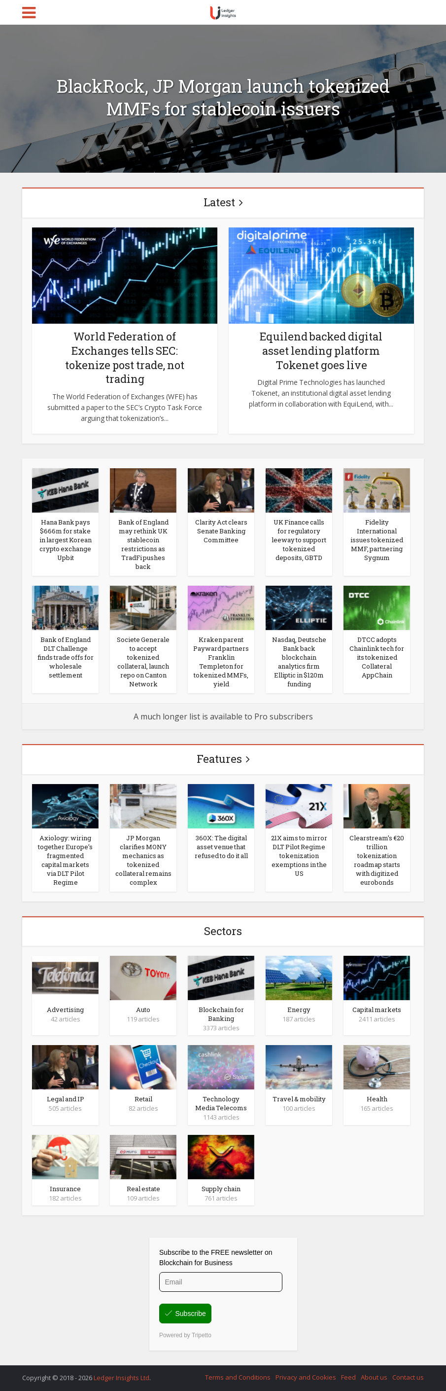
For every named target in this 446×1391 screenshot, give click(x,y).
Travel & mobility (299, 1098)
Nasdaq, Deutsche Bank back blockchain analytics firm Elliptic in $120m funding (299, 661)
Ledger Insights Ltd (121, 1377)
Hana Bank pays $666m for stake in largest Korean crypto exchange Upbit (65, 540)
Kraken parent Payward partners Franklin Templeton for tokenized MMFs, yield (221, 661)
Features (219, 759)
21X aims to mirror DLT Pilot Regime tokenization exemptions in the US (299, 855)
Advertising (65, 1009)
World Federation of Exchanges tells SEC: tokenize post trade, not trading (124, 357)
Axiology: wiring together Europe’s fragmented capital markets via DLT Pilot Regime (65, 860)
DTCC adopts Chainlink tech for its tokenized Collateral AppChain (376, 657)
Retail (143, 1098)
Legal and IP (65, 1098)
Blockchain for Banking (221, 1014)
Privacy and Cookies (305, 1377)
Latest (219, 202)
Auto (143, 1009)
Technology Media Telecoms (221, 1103)
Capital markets (376, 1009)
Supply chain (221, 1188)
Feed (348, 1377)
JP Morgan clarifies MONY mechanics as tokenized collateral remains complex (143, 860)
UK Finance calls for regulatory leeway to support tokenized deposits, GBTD (299, 540)
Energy (298, 1009)
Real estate (143, 1188)
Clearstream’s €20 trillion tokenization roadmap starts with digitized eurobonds (376, 860)
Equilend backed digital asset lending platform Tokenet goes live (321, 350)
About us (374, 1377)
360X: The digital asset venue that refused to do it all (221, 846)
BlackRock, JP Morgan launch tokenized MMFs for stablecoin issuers (223, 97)
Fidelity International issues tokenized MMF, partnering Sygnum (376, 540)
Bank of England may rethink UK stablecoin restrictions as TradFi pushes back (143, 544)
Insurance (65, 1188)
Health (377, 1098)
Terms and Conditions (238, 1377)
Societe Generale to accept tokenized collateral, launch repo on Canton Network (143, 661)
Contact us (408, 1377)
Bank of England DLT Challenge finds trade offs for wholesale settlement (65, 657)
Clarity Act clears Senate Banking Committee (221, 531)
